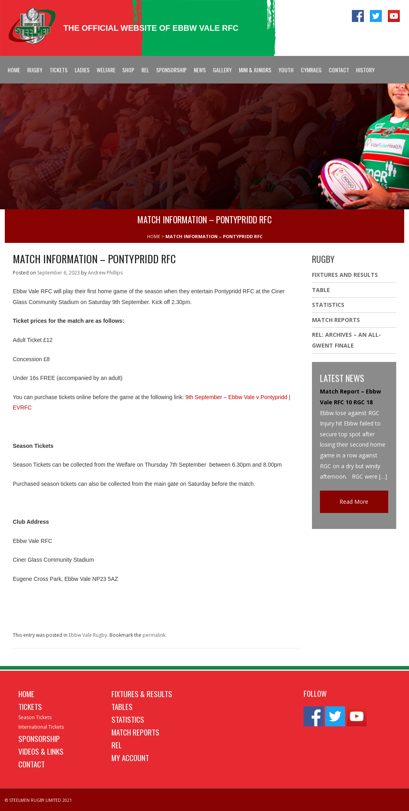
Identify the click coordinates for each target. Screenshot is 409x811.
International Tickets (41, 727)
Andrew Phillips (105, 272)
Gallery (222, 70)
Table (321, 290)
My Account (130, 757)
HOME (153, 236)
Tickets (59, 70)
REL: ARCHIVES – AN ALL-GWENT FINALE (346, 340)
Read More (354, 501)
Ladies (82, 70)
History (365, 70)
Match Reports (336, 320)
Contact (339, 70)
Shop (128, 70)
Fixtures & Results (141, 693)
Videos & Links (41, 751)
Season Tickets (35, 717)
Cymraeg (311, 70)
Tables (122, 706)
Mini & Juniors (255, 70)
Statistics (328, 304)
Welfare (106, 70)
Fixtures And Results (345, 274)
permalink (154, 635)
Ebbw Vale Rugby (88, 635)
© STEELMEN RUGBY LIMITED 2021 (38, 800)
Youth (286, 70)
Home (14, 70)
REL (145, 70)
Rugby (34, 70)
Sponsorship (171, 70)
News (200, 70)
